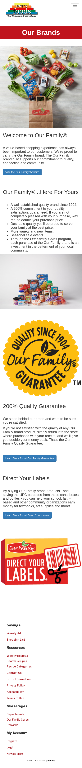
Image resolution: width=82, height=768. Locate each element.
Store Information (18, 679)
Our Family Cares (18, 719)
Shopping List (16, 639)
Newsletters (15, 753)
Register (13, 741)
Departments (16, 714)
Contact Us (14, 672)
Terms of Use (15, 698)
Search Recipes (17, 661)
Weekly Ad (14, 633)
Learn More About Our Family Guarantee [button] (29, 458)
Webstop (51, 761)
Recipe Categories (19, 666)
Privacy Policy (16, 685)
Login (10, 747)
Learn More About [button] (27, 515)
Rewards (12, 725)
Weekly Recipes (17, 655)
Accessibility (15, 691)
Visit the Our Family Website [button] (22, 172)
